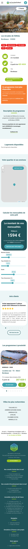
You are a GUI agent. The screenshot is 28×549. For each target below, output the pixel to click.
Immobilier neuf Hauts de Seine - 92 (14, 503)
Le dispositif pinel (14, 490)
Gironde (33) (16, 433)
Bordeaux (24, 433)
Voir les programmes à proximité (13, 79)
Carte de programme (14, 523)
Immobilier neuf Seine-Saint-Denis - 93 (14, 506)
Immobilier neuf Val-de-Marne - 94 (14, 508)
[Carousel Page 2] (9, 29)
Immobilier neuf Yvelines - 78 (14, 511)
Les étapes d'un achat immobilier (14, 477)
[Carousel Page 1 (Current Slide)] (7, 29)
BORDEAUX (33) (13, 412)
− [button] (2, 168)
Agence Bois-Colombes (14, 546)
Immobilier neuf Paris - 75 (14, 502)
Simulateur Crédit (14, 534)
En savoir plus (9, 385)
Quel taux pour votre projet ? (14, 246)
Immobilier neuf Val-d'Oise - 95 (14, 510)
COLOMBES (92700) (13, 417)
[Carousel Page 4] (13, 29)
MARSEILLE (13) (13, 420)
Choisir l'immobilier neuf (14, 474)
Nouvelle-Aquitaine (6, 433)
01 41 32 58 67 (14, 461)
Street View (18, 168)
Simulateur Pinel (14, 536)
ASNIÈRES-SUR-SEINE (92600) (13, 410)
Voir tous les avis (14, 332)
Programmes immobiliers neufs (16, 432)
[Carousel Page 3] (11, 29)
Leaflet (19, 201)
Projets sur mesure (14, 524)
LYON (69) (13, 415)
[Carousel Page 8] (20, 29)
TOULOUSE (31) (13, 408)
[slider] (9, 257)
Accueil (4, 432)
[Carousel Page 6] (16, 29)
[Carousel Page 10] (14, 31)
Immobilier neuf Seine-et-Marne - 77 (14, 513)
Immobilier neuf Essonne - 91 (14, 505)
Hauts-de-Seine (14, 479)
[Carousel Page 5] (14, 29)
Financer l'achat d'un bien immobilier (14, 476)
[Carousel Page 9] (13, 31)
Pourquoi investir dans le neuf (14, 488)
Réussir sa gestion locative (14, 492)
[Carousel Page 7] (18, 29)
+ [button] (2, 166)
